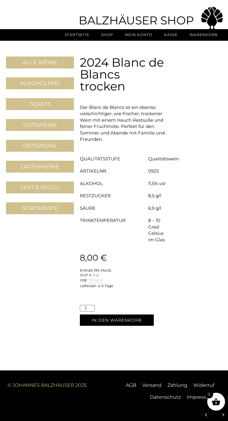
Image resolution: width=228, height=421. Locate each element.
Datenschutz (165, 397)
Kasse (171, 34)
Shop (107, 34)
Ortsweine (40, 146)
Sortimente (40, 208)
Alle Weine (40, 62)
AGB (131, 385)
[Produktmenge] (87, 308)
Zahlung (177, 385)
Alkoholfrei (40, 83)
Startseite (77, 34)
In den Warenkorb (117, 320)
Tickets (40, 104)
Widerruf (203, 385)
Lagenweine (40, 166)
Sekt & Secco (39, 187)
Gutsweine (40, 125)
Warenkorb (203, 34)
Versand (95, 280)
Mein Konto (138, 34)
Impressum (200, 397)
